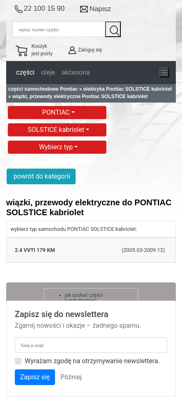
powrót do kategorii (41, 176)
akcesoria (76, 72)
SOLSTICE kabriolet (57, 130)
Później (71, 377)
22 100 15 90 (44, 8)
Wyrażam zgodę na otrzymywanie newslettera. (92, 361)
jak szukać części (84, 295)
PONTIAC (56, 112)
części (25, 72)
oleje (48, 72)
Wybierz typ (56, 147)
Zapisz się (35, 377)
